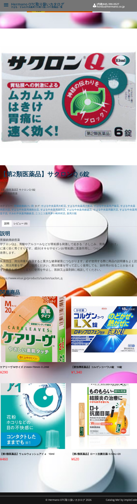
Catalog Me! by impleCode (121, 500)
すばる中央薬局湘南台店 (25, 209)
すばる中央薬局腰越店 (79, 209)
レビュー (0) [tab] (20, 223)
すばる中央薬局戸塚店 (106, 205)
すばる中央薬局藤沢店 (105, 209)
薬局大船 (72, 213)
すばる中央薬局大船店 (79, 205)
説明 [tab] (6, 223)
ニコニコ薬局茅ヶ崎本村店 (50, 213)
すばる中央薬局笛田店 (52, 209)
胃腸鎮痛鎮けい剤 (24, 205)
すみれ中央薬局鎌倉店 (21, 213)
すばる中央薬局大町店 (53, 205)
